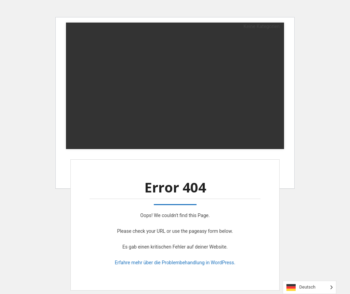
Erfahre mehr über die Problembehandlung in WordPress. (175, 262)
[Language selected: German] (309, 287)
